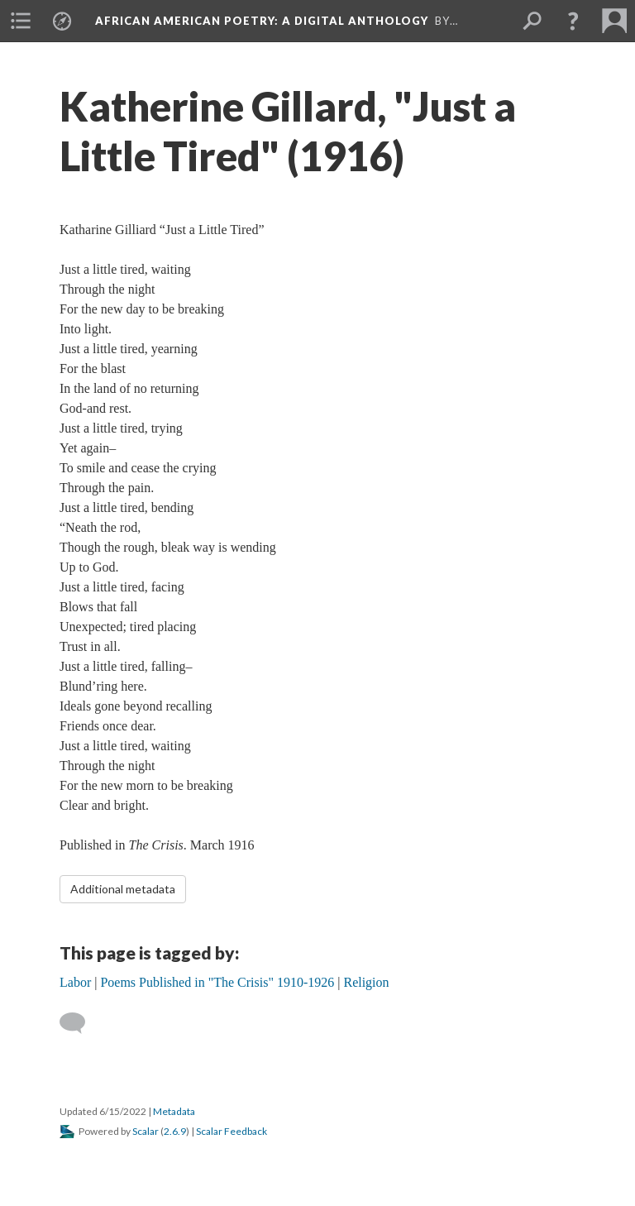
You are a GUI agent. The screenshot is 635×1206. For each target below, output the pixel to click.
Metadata (174, 1111)
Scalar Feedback (231, 1131)
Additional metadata (122, 889)
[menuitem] (20, 20)
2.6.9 (175, 1131)
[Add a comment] (80, 1023)
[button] (573, 20)
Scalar (145, 1131)
